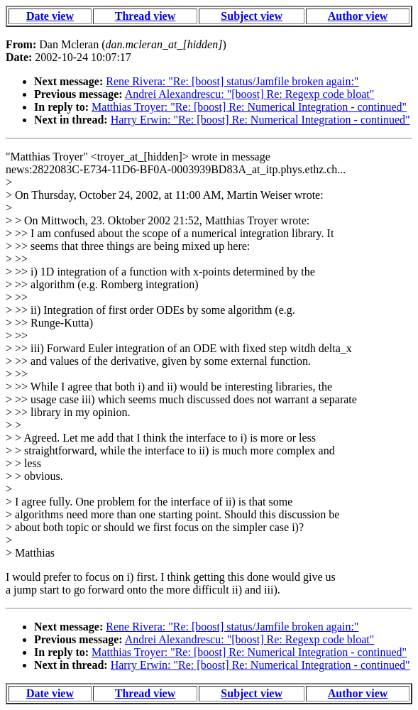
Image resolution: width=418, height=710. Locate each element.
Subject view (251, 16)
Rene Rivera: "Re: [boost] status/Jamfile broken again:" (232, 81)
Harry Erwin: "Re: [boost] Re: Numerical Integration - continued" (260, 120)
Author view (358, 16)
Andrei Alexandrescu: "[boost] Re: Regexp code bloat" (250, 94)
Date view (50, 16)
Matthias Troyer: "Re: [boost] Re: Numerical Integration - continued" (249, 107)
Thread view (145, 16)
